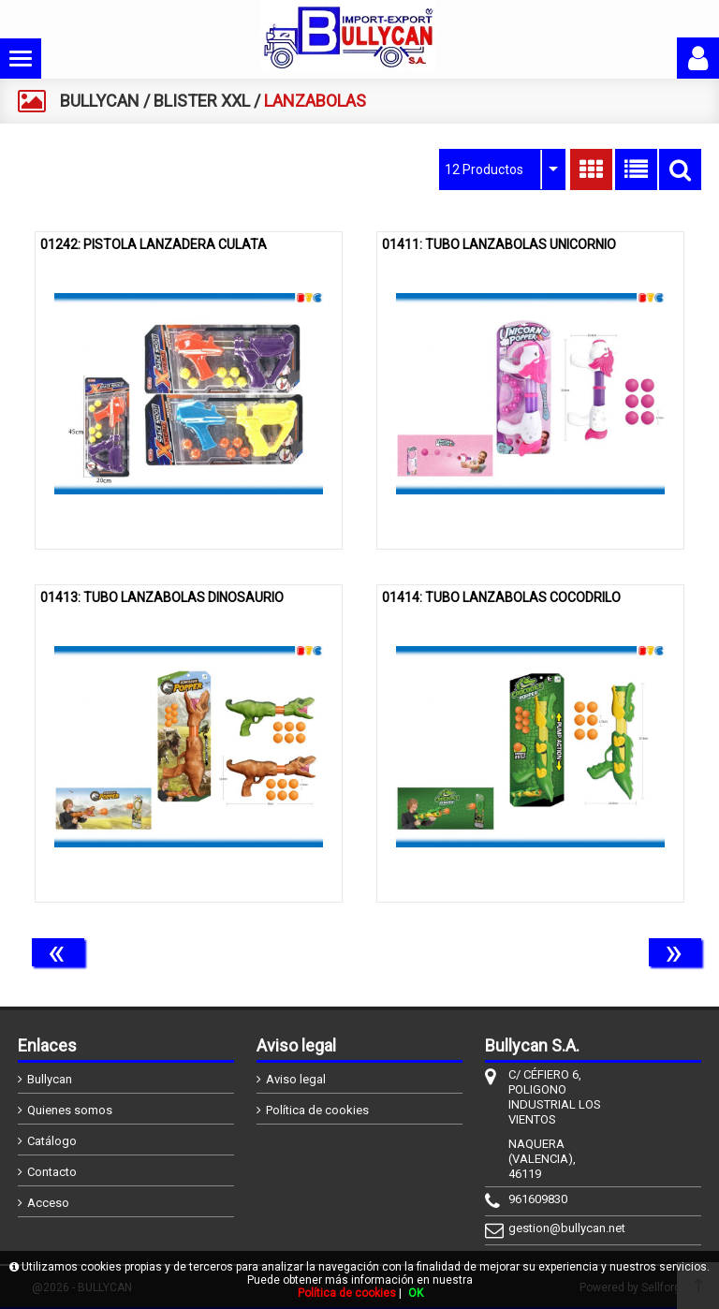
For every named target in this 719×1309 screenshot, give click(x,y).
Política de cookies (317, 1110)
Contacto (52, 1172)
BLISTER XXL (202, 100)
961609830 (537, 1199)
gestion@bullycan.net (558, 1228)
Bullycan (49, 1079)
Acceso (48, 1203)
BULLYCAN (99, 100)
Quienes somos (69, 1110)
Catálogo (52, 1141)
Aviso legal (296, 1079)
